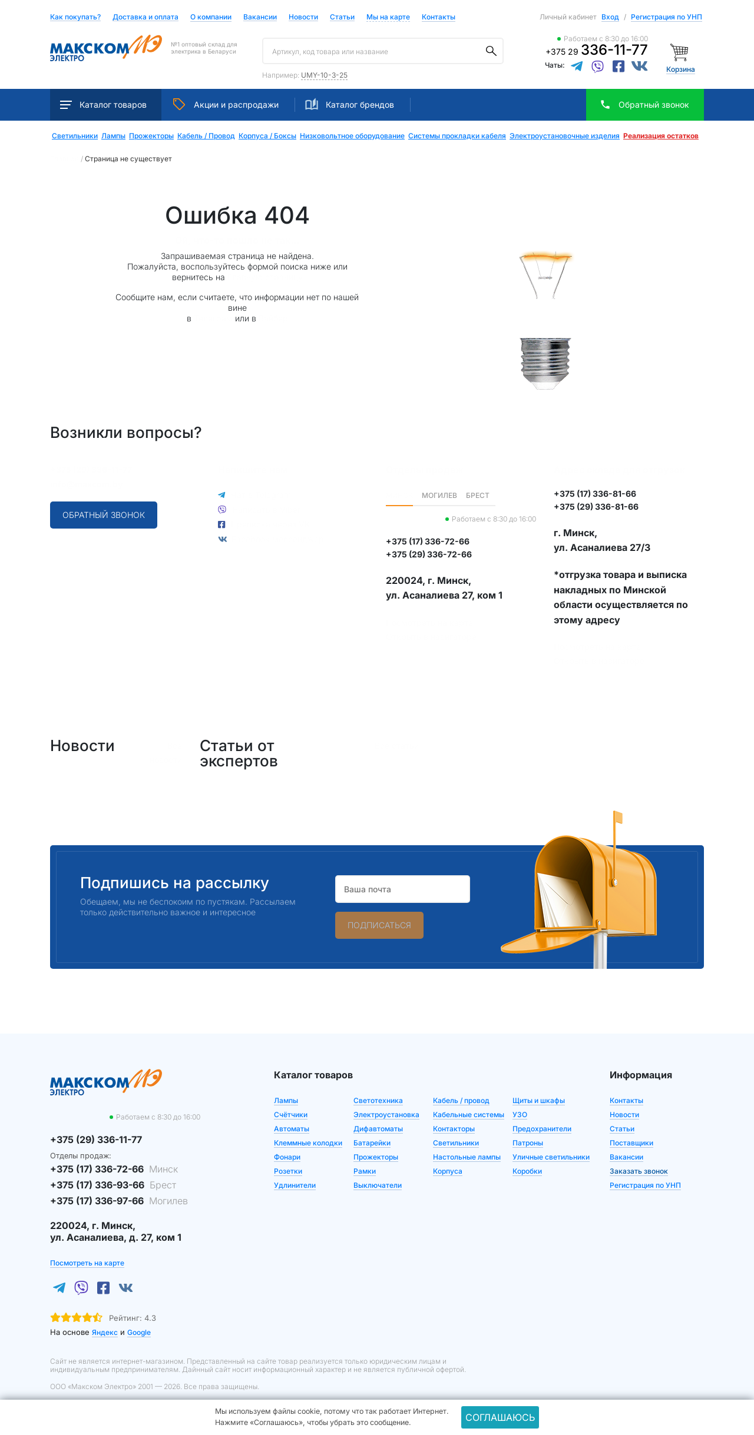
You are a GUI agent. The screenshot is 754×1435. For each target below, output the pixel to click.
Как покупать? (75, 17)
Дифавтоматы (378, 1128)
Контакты (438, 16)
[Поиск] (491, 51)
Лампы (113, 135)
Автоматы (291, 1128)
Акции (226, 104)
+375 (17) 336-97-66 (119, 1201)
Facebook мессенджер (278, 539)
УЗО (519, 1114)
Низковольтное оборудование (352, 135)
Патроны (527, 1142)
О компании (211, 16)
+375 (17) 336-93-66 (113, 1185)
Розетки (288, 1171)
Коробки (527, 1171)
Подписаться (379, 925)
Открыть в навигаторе (431, 637)
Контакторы (454, 1128)
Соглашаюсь (500, 1417)
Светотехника (378, 1100)
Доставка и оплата (145, 17)
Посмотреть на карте (429, 622)
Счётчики (290, 1114)
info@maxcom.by (86, 484)
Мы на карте (388, 16)
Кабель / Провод (206, 135)
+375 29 (596, 51)
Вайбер (273, 318)
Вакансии (260, 17)
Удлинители (295, 1185)
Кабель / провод (461, 1100)
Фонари (287, 1156)
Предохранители (541, 1128)
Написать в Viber (266, 509)
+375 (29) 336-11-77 (91, 469)
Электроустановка (386, 1114)
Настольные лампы (467, 1156)
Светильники (75, 135)
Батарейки (372, 1142)
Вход (610, 16)
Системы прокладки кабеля (457, 135)
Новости (303, 17)
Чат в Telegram (261, 495)
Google (139, 1332)
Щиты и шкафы (538, 1100)
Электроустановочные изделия (565, 135)
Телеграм (213, 318)
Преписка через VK (270, 524)
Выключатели (377, 1185)
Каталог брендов (349, 104)
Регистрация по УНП (666, 16)
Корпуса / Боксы (267, 135)
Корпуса (447, 1171)
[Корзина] (680, 51)
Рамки (364, 1171)
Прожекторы (151, 135)
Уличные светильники (551, 1156)
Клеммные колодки (308, 1142)
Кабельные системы (468, 1114)
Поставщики (631, 1142)
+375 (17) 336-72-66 (114, 1169)
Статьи (342, 17)
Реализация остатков (661, 135)
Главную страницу (265, 277)
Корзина (680, 69)
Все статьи (397, 745)
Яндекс (105, 1332)
